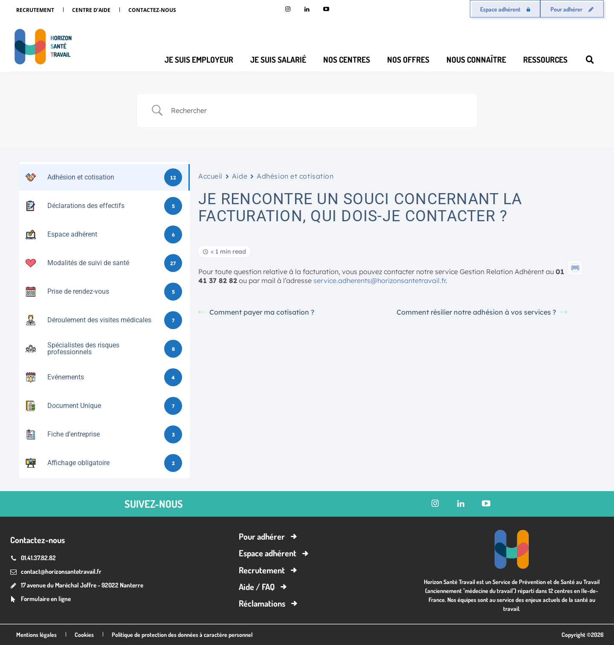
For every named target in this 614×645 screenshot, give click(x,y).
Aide (239, 176)
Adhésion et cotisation (295, 176)
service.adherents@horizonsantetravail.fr (379, 280)
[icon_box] (40, 599)
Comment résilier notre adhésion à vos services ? (482, 312)
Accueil (210, 176)
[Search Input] (318, 110)
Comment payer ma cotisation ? (256, 312)
